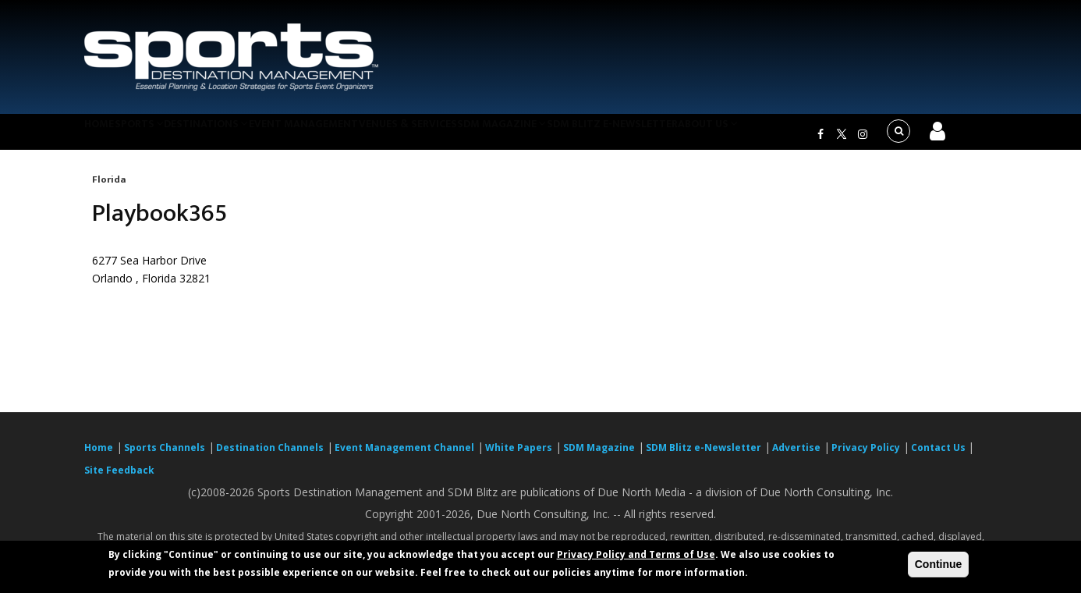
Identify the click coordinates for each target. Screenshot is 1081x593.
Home (106, 135)
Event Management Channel (404, 456)
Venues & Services (457, 135)
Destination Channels (270, 456)
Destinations (238, 135)
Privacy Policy (865, 456)
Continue (938, 564)
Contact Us (939, 456)
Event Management (344, 135)
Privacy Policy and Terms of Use (636, 554)
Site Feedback (119, 479)
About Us (785, 135)
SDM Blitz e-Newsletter (679, 135)
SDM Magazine (561, 135)
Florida (109, 188)
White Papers (518, 456)
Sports (159, 135)
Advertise (796, 456)
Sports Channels (164, 456)
